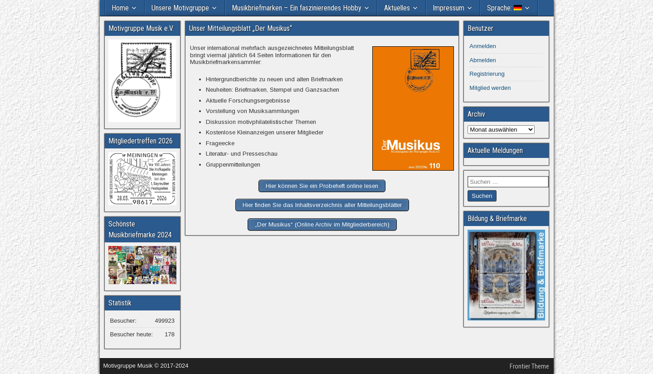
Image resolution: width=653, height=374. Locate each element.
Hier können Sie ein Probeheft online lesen (322, 185)
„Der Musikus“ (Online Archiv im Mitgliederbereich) (322, 224)
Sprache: (504, 8)
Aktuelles (397, 8)
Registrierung (486, 73)
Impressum (448, 8)
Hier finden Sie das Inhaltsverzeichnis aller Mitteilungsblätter (322, 205)
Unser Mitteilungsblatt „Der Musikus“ (240, 28)
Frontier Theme (529, 366)
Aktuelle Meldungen (495, 150)
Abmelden (482, 60)
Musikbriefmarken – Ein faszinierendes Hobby (296, 8)
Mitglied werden (490, 87)
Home (120, 8)
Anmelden (482, 46)
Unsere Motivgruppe (180, 8)
